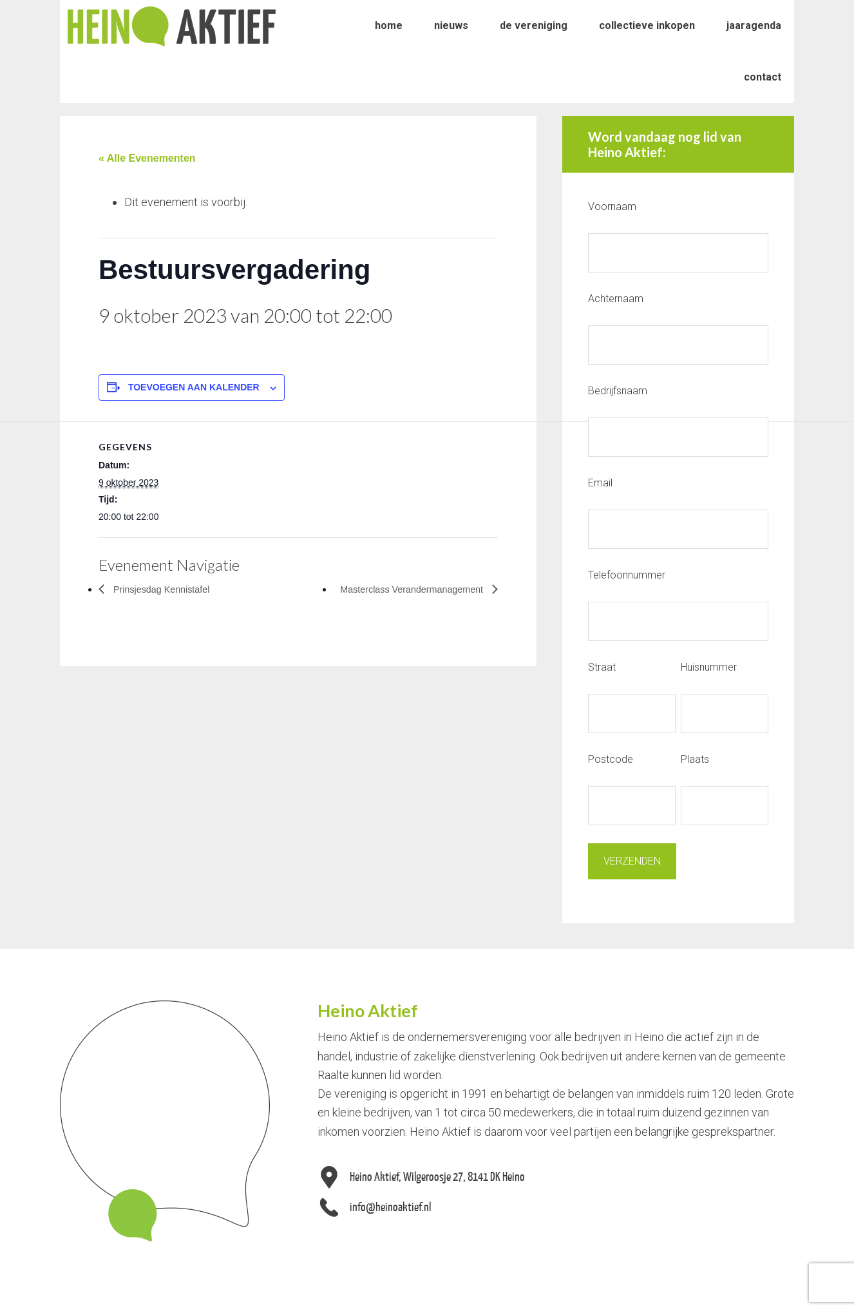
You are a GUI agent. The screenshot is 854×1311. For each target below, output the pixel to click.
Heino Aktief (171, 26)
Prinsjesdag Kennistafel (166, 589)
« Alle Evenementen (147, 158)
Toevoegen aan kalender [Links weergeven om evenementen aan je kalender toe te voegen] (194, 387)
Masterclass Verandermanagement (404, 589)
